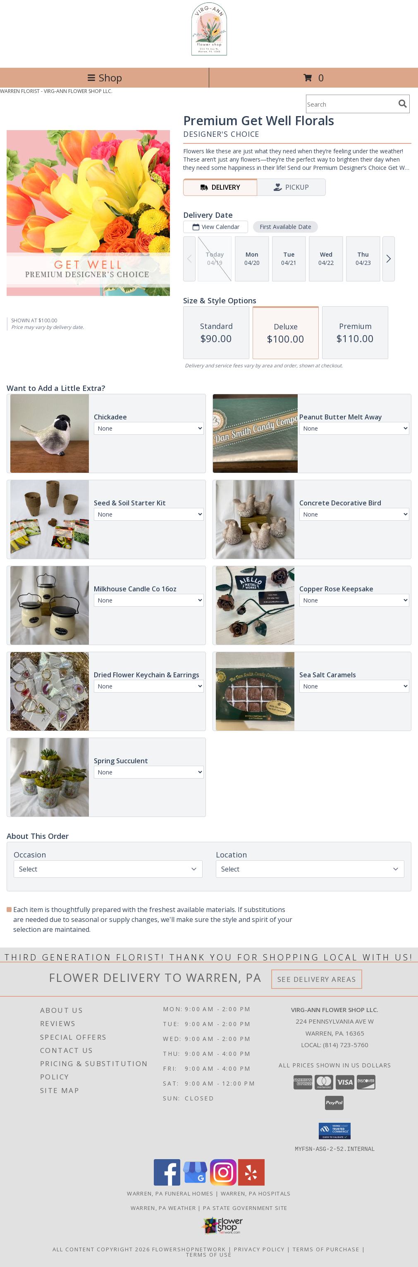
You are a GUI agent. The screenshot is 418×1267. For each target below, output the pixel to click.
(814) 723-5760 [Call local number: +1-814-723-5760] (345, 1045)
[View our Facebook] (167, 1183)
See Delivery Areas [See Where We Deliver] (316, 979)
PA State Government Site (245, 1207)
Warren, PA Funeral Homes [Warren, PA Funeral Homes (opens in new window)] (170, 1193)
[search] (402, 103)
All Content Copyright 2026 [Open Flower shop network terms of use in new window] (101, 1249)
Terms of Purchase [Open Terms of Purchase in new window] (326, 1249)
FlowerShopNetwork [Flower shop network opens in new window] (189, 1249)
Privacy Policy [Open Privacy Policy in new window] (259, 1249)
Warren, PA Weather (163, 1207)
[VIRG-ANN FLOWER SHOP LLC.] (209, 56)
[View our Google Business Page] (195, 1183)
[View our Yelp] (251, 1183)
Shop (104, 77)
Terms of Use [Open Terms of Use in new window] (209, 1254)
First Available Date (285, 227)
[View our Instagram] (223, 1183)
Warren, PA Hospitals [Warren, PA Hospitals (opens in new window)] (256, 1193)
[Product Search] (350, 104)
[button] (335, 1131)
